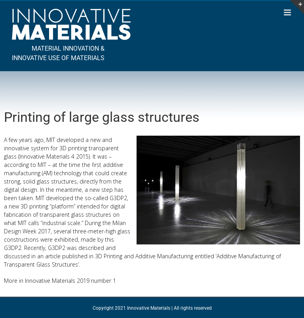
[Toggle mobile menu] (288, 12)
